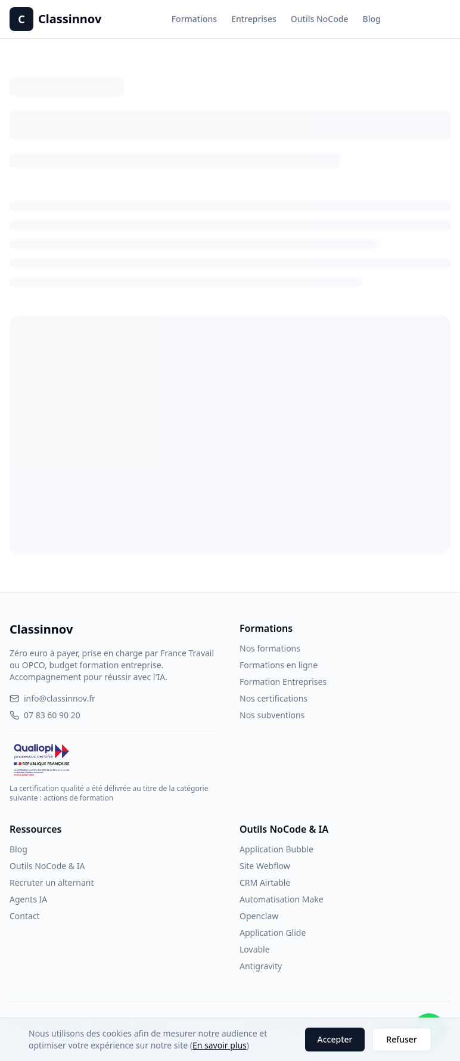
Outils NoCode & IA (47, 865)
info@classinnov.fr (52, 698)
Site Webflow (265, 865)
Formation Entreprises (283, 681)
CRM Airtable (265, 882)
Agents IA (28, 899)
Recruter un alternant (52, 882)
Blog (371, 18)
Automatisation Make (282, 899)
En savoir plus (219, 1045)
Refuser (401, 1039)
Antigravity (261, 966)
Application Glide (273, 932)
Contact (25, 916)
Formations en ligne (279, 665)
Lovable (255, 949)
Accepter (335, 1039)
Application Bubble (276, 849)
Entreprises (253, 18)
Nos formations (270, 648)
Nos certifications (273, 698)
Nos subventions (272, 715)
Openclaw (259, 916)
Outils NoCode (320, 18)
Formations (194, 18)
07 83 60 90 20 (45, 715)
